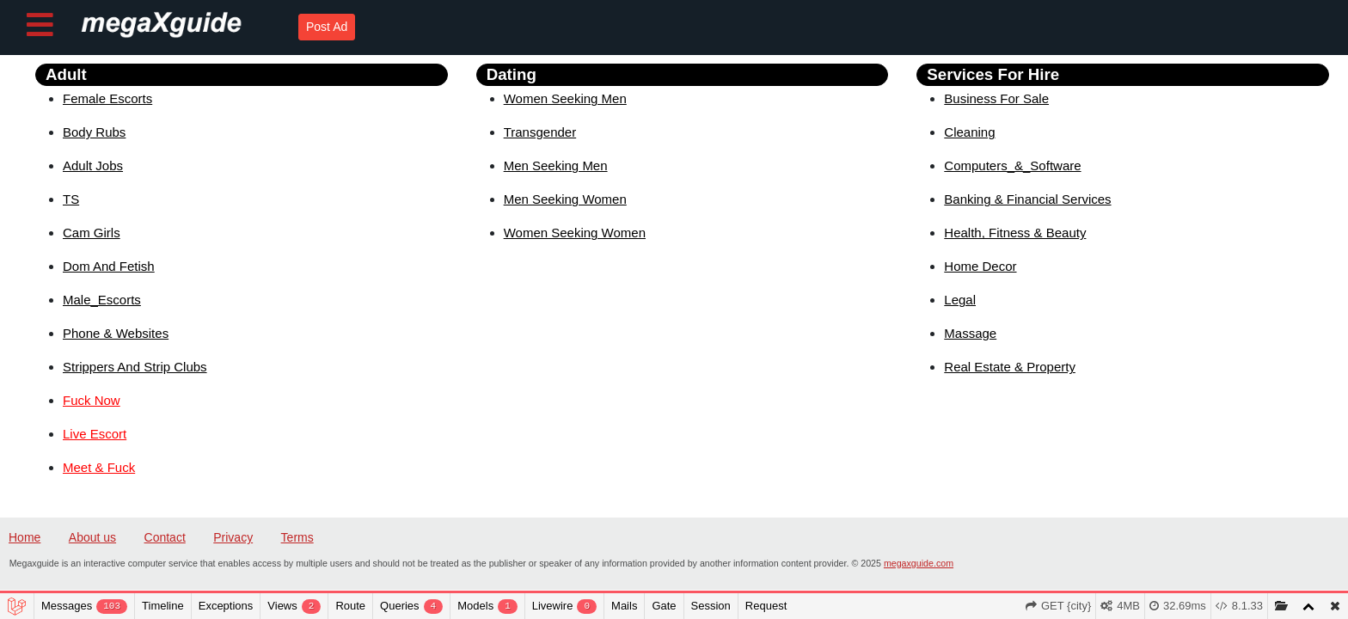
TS (71, 199)
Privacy (233, 537)
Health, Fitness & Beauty (1015, 232)
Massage (970, 333)
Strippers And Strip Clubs (135, 366)
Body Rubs (94, 132)
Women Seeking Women (575, 232)
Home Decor (980, 266)
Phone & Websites (115, 333)
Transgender (540, 132)
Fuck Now (91, 400)
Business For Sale (996, 98)
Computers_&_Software (1012, 165)
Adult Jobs (93, 165)
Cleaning (969, 132)
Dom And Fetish (109, 266)
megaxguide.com (918, 563)
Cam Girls (91, 232)
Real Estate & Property (1009, 366)
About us (92, 537)
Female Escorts (107, 98)
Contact (165, 537)
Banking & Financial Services (1027, 199)
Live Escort (94, 433)
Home (24, 537)
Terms (297, 537)
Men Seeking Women (565, 199)
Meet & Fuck (99, 467)
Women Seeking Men (565, 98)
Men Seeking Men (556, 165)
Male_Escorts (102, 299)
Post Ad (326, 27)
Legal (960, 299)
